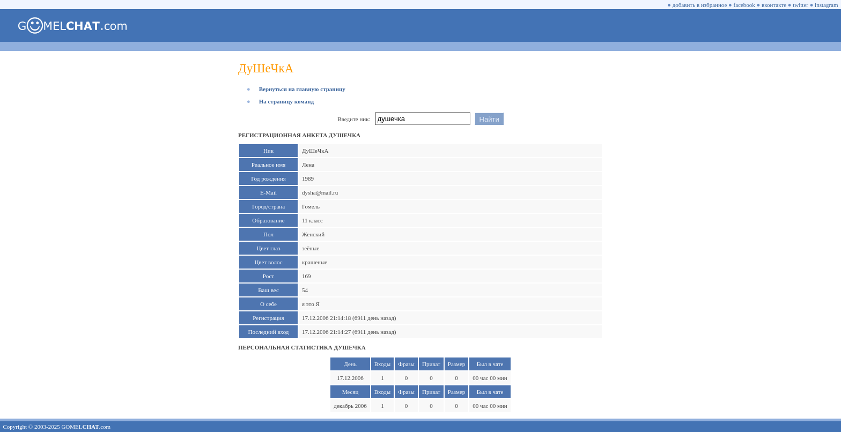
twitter (800, 5)
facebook (744, 5)
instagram (826, 5)
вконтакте (774, 5)
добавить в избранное (700, 5)
